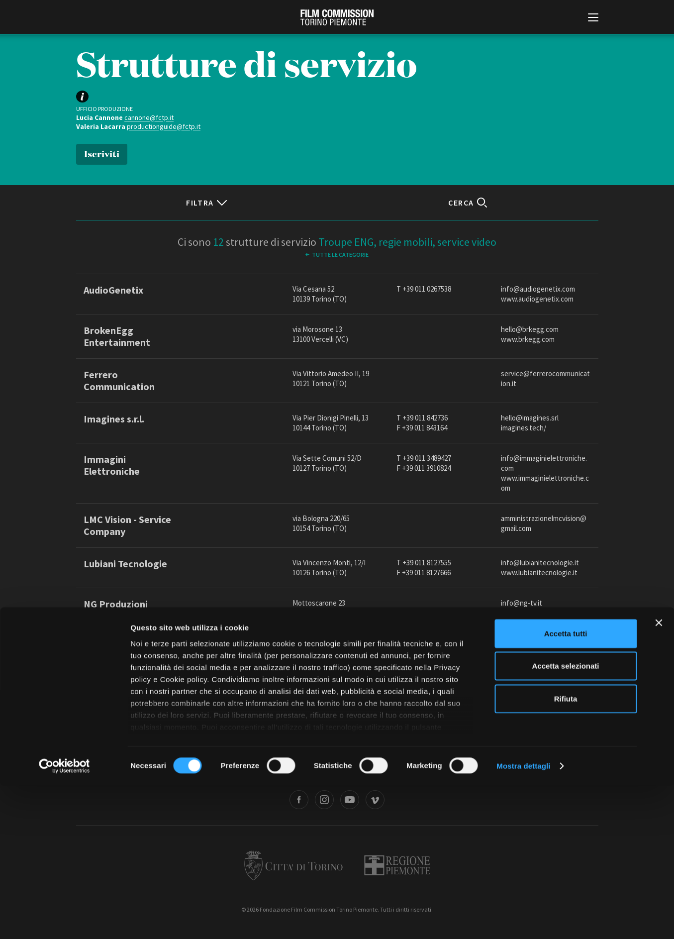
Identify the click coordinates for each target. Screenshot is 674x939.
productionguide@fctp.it (163, 126)
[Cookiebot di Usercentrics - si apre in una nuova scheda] (64, 919)
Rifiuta (566, 852)
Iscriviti (101, 153)
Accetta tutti (565, 787)
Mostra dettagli (523, 919)
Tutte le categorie (340, 254)
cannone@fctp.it (149, 117)
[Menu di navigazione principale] (593, 18)
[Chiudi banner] (658, 776)
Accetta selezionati (565, 819)
